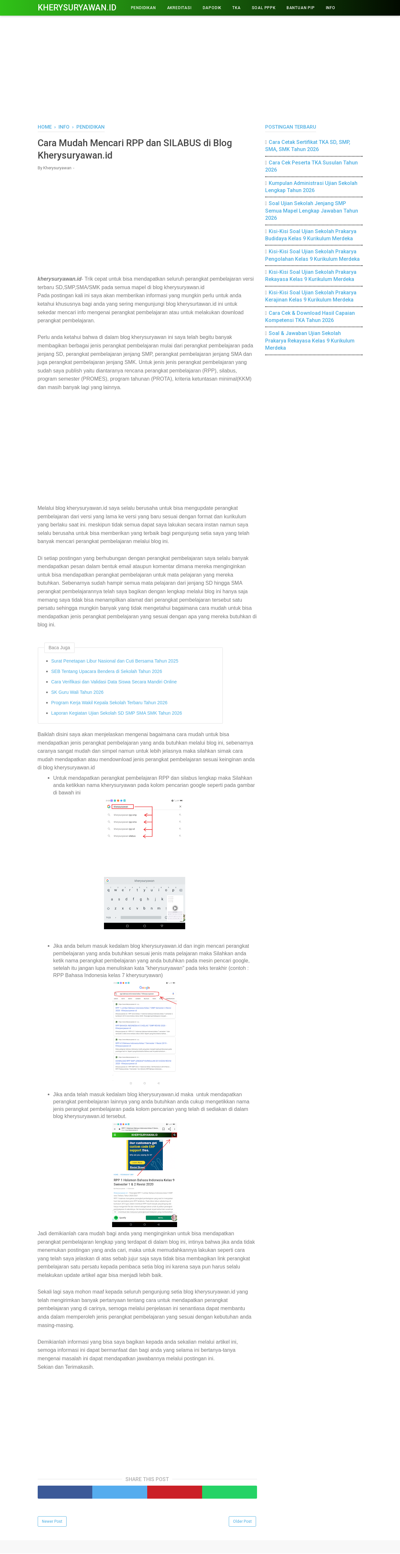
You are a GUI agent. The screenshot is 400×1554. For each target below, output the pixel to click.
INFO (330, 8)
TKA (236, 8)
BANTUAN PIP (301, 8)
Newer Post (52, 1522)
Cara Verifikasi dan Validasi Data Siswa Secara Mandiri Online (114, 682)
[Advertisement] (200, 68)
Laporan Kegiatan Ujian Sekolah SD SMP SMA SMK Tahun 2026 (116, 714)
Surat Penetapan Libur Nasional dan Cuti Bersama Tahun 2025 (114, 662)
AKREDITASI (179, 8)
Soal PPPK (264, 8)
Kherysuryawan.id (77, 7)
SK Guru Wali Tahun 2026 (77, 693)
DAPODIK (212, 8)
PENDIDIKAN (143, 8)
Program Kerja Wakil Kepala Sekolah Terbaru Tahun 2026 (109, 703)
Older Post (242, 1522)
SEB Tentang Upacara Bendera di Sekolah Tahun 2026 (106, 672)
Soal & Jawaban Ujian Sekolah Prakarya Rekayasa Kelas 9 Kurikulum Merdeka (310, 340)
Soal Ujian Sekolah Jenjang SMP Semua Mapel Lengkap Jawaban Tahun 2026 (311, 210)
